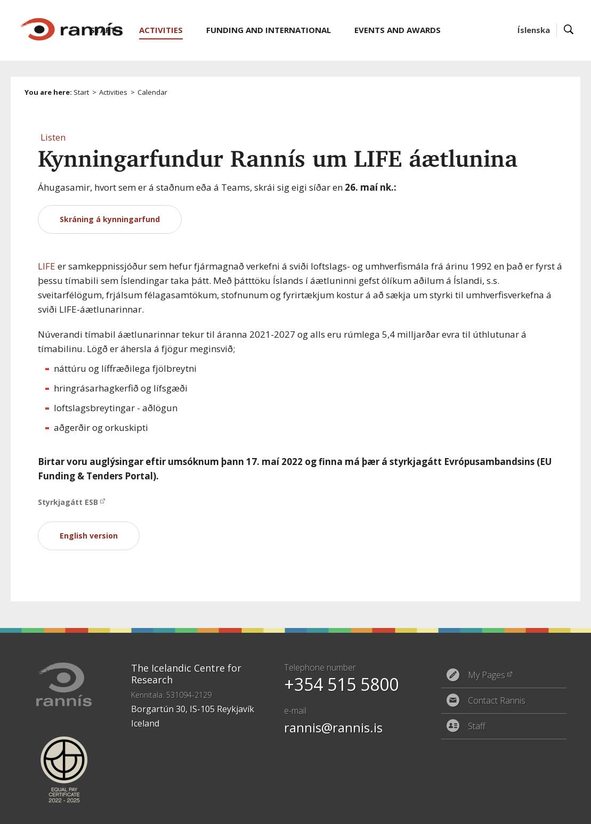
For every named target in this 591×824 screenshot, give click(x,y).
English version (89, 536)
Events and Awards (397, 30)
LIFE (46, 266)
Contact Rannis (496, 700)
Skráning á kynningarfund (110, 219)
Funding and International (268, 30)
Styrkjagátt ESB (68, 502)
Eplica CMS (530, 809)
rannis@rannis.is (333, 727)
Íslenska (533, 30)
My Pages (486, 675)
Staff (476, 726)
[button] (53, 137)
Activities (113, 92)
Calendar (152, 92)
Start (81, 92)
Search (568, 30)
